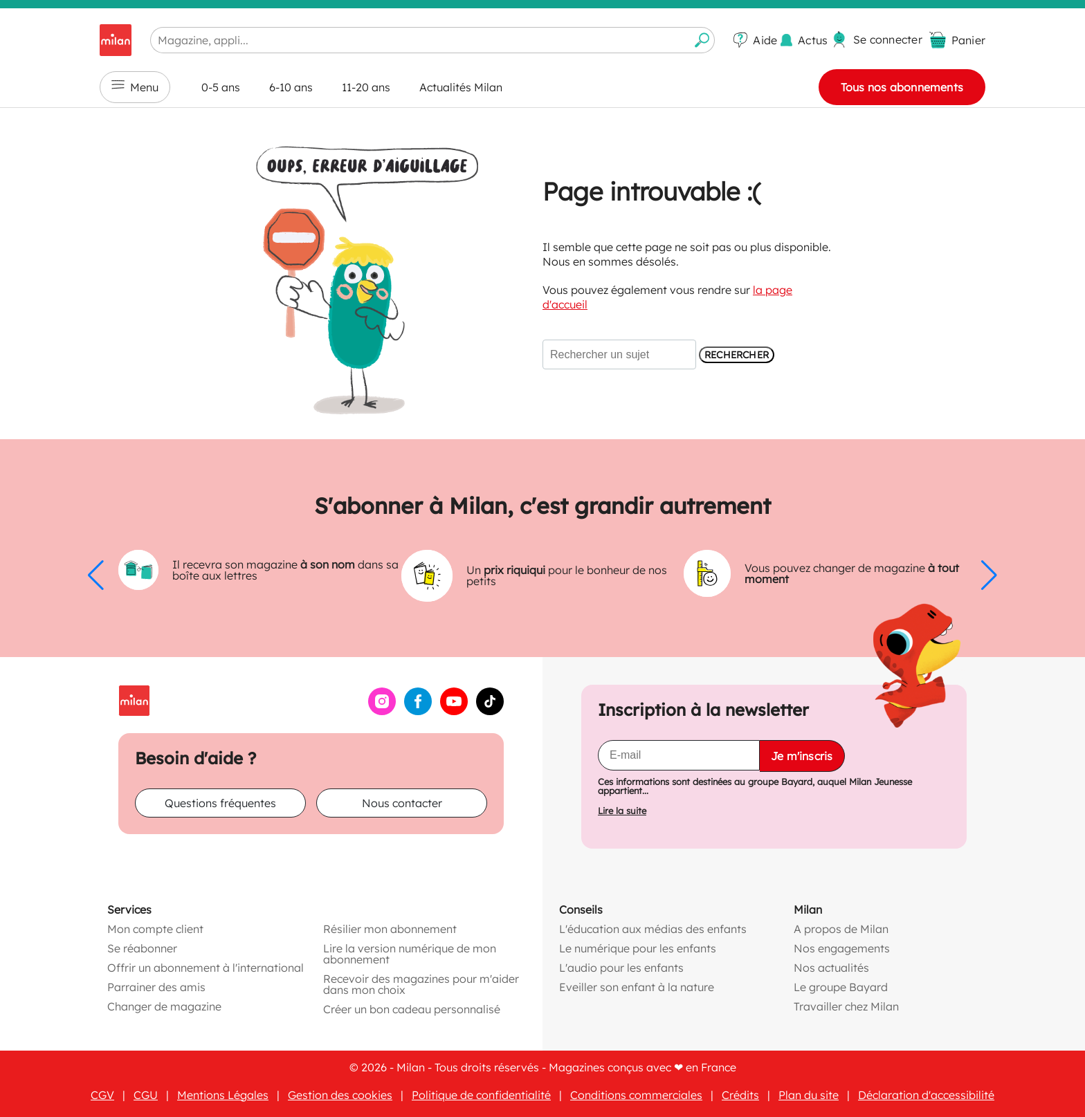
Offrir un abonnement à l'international (205, 967)
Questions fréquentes (220, 803)
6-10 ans (291, 87)
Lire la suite (622, 810)
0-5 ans (220, 87)
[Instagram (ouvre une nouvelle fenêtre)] (382, 711)
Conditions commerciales (636, 1095)
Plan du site (808, 1095)
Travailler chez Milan (846, 1006)
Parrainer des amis (156, 987)
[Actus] (804, 40)
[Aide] (755, 40)
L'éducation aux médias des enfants (653, 928)
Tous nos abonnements (902, 87)
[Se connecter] (876, 39)
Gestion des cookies (340, 1095)
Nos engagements (842, 948)
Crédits (740, 1095)
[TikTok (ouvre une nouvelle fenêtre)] (490, 711)
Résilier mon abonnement (390, 928)
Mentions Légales (222, 1095)
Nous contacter (402, 803)
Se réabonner (142, 948)
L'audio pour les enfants (621, 967)
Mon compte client (155, 928)
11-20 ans (366, 87)
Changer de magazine (164, 1006)
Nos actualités (831, 967)
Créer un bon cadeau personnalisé (411, 1009)
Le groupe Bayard (841, 987)
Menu (134, 87)
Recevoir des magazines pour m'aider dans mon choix (421, 984)
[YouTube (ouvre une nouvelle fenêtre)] (454, 711)
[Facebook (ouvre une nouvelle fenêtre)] (418, 711)
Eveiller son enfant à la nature (636, 987)
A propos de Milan (841, 928)
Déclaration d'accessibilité (926, 1095)
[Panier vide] (957, 40)
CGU (146, 1095)
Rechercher (736, 355)
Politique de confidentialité (481, 1095)
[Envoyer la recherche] (702, 40)
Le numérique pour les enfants (637, 948)
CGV (102, 1095)
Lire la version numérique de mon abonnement (409, 954)
